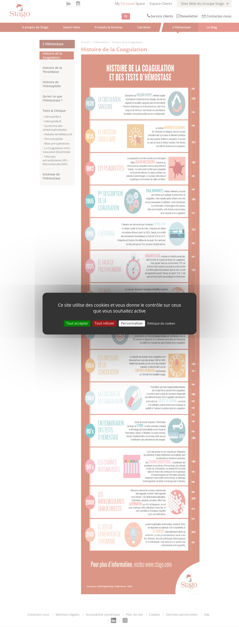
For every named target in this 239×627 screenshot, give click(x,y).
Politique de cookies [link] (161, 323)
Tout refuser (104, 323)
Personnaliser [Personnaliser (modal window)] (132, 323)
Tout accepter (77, 323)
